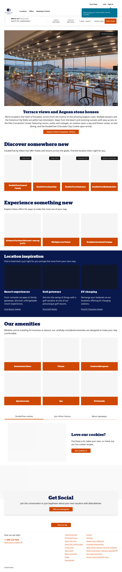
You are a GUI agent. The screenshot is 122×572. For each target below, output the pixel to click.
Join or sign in (88, 12)
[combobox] (26, 20)
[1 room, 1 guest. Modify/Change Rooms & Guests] (83, 21)
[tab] (24, 416)
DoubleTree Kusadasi (108, 34)
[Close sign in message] (115, 9)
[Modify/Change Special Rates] (97, 21)
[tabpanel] (61, 440)
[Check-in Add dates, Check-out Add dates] (61, 21)
